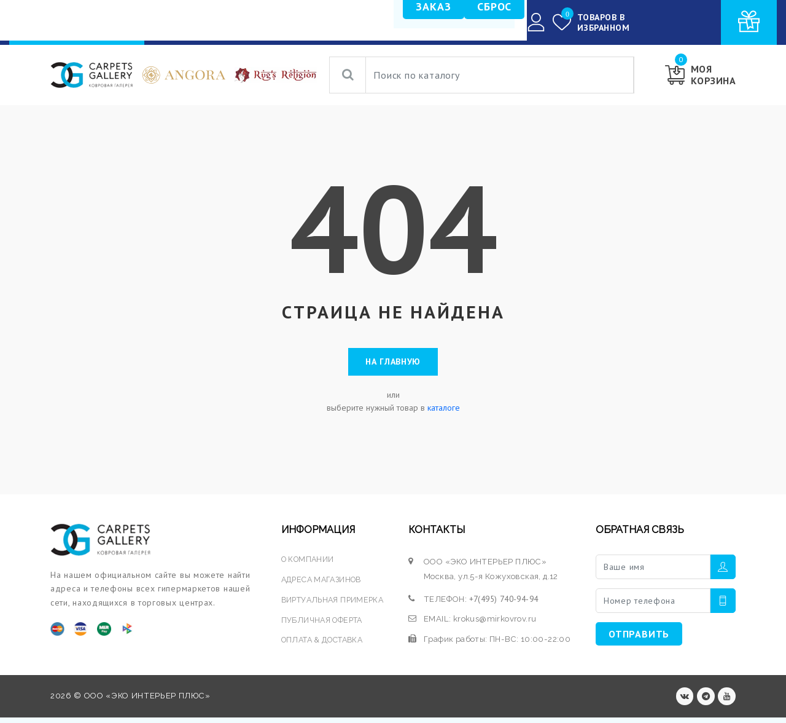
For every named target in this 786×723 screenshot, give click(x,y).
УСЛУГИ (313, 22)
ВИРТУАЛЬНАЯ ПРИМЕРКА (334, 603)
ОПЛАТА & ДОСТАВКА (324, 644)
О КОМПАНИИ (383, 22)
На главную (393, 363)
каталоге (443, 411)
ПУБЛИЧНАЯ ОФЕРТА (322, 623)
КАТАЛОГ (260, 22)
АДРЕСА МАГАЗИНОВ (322, 583)
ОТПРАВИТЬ (639, 637)
